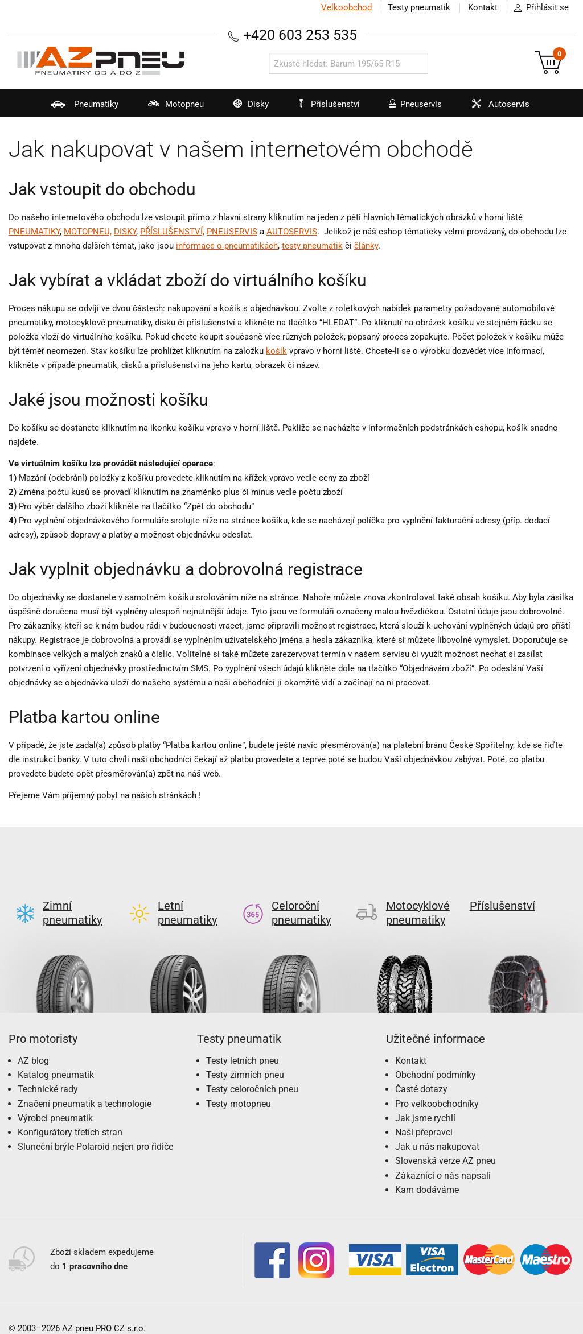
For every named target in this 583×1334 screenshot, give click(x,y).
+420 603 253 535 (300, 35)
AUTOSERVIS (291, 231)
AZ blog (33, 1042)
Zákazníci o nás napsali (443, 1157)
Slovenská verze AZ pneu (445, 1142)
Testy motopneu (238, 1085)
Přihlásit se (538, 8)
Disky (243, 108)
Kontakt (483, 7)
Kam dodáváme (427, 1171)
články (366, 246)
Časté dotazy (421, 1070)
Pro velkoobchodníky (437, 1085)
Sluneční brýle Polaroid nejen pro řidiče (95, 1128)
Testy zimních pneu (245, 1056)
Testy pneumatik (418, 7)
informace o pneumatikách (227, 246)
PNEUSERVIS (232, 231)
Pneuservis (410, 108)
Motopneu (167, 108)
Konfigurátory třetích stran (70, 1114)
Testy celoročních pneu (252, 1070)
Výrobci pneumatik (55, 1100)
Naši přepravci (424, 1114)
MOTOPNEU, (88, 231)
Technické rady (48, 1070)
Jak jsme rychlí (425, 1100)
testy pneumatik (312, 246)
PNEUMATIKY (34, 231)
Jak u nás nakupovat (437, 1128)
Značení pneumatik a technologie (84, 1085)
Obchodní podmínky (435, 1056)
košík (276, 351)
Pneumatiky (73, 108)
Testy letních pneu (242, 1042)
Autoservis (497, 108)
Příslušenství (329, 104)
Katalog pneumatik (56, 1056)
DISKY (125, 231)
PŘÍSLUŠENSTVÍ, (172, 231)
